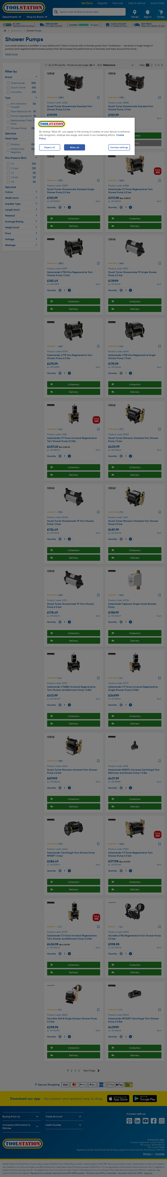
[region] (85, 136)
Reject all (49, 147)
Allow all (74, 147)
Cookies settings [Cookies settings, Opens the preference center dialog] (119, 147)
